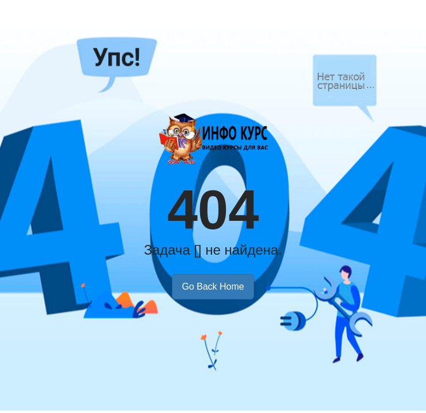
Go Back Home (213, 286)
